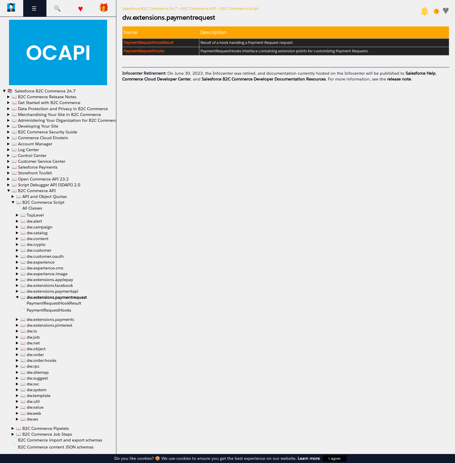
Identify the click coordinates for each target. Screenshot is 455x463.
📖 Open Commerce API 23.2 (40, 179)
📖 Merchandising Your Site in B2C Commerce (56, 114)
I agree (334, 458)
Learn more (309, 458)
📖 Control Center (29, 155)
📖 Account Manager (32, 143)
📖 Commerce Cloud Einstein (40, 137)
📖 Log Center (25, 149)
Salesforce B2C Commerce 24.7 (45, 91)
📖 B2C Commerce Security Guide (44, 132)
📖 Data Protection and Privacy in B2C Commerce (60, 108)
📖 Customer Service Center (38, 161)
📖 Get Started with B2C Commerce (46, 102)
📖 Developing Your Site (35, 126)
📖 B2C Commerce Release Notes (44, 96)
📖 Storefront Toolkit (32, 173)
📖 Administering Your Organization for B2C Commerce (65, 120)
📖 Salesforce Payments (34, 167)
